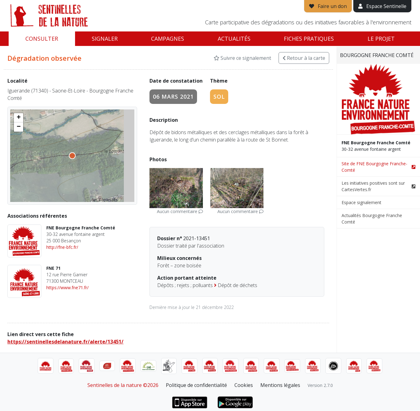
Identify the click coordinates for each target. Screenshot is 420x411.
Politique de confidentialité (196, 385)
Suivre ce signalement (242, 58)
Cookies (243, 385)
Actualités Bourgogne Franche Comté (372, 218)
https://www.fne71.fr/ (67, 287)
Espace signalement (361, 202)
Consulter (41, 38)
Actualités (234, 38)
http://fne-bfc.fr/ (62, 247)
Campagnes (167, 38)
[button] (18, 117)
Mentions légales (280, 385)
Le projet (381, 38)
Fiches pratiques (309, 38)
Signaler (105, 38)
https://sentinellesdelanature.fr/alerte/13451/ (65, 341)
